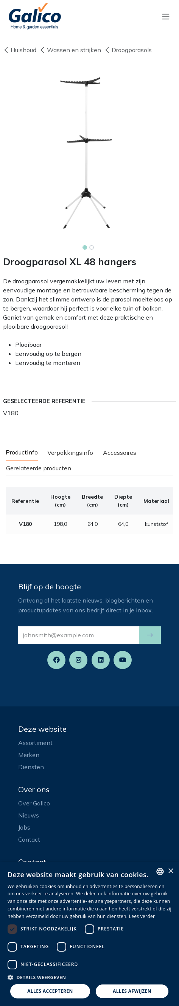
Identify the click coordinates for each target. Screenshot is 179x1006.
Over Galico (34, 803)
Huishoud (19, 50)
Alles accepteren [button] (50, 991)
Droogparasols (128, 50)
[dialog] (89, 934)
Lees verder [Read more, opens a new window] (142, 916)
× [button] (170, 871)
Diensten (31, 767)
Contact (29, 839)
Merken (28, 755)
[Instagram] (78, 660)
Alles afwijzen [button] (132, 991)
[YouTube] (123, 660)
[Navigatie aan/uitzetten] (165, 16)
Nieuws (28, 815)
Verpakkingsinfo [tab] (70, 452)
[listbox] (160, 871)
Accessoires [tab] (119, 452)
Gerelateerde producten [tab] (38, 468)
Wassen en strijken (70, 50)
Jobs (24, 827)
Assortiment (35, 742)
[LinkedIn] (101, 660)
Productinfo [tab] (22, 452)
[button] (150, 635)
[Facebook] (56, 660)
